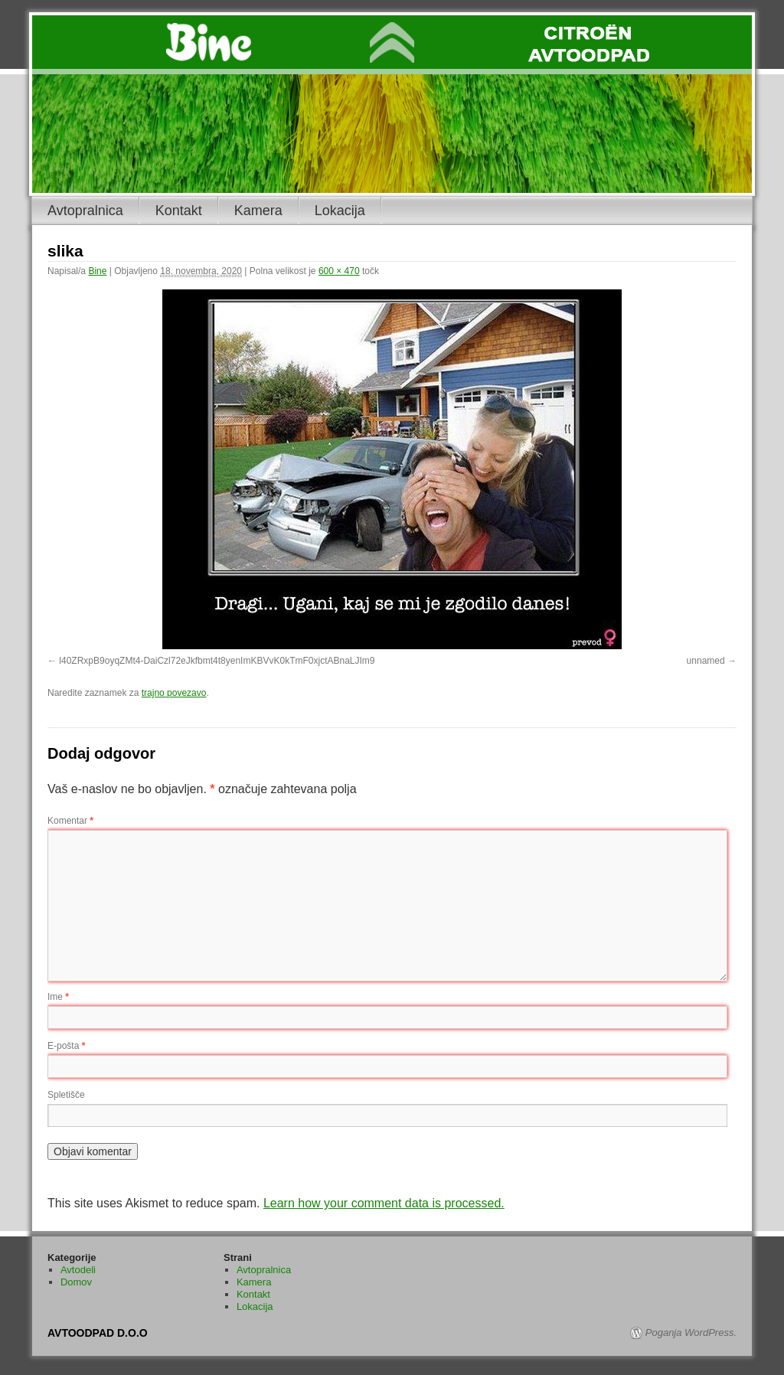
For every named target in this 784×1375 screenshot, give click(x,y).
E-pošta (66, 1045)
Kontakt (178, 210)
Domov (76, 1282)
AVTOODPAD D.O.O (97, 1333)
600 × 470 (339, 271)
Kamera (258, 210)
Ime (58, 996)
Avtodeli (78, 1269)
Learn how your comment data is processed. (384, 1203)
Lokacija (340, 210)
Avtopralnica (85, 210)
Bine (97, 271)
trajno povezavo (174, 693)
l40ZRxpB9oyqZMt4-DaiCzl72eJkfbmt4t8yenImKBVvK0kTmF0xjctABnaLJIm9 (216, 660)
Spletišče (66, 1094)
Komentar (70, 820)
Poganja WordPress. (691, 1332)
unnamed (706, 660)
